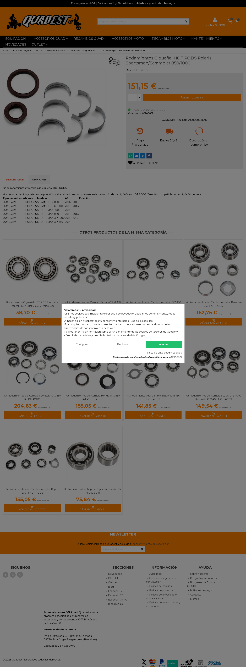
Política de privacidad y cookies (163, 352)
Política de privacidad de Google (125, 335)
